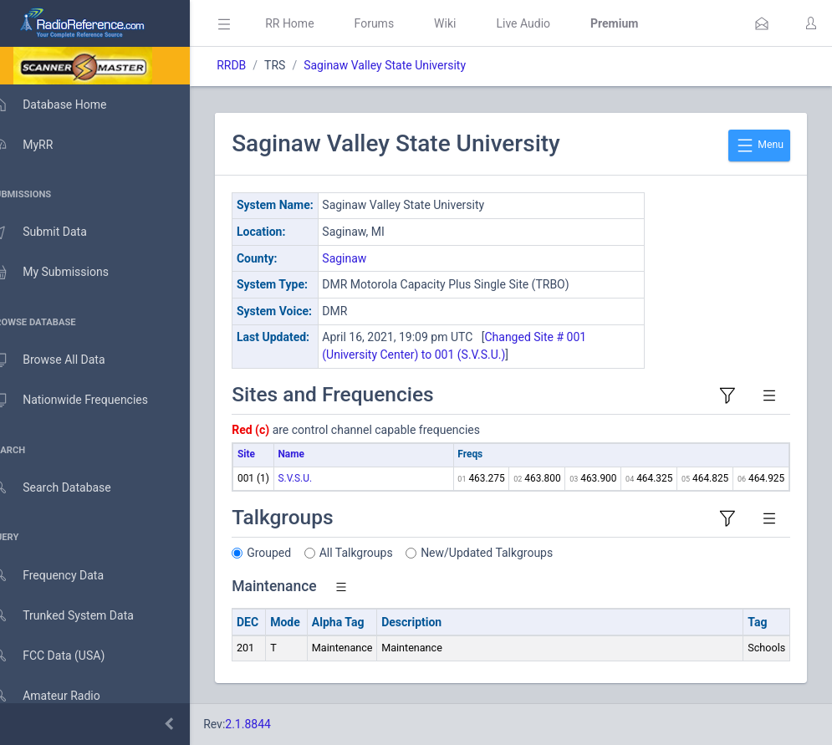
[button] (761, 23)
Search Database (67, 488)
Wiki (469, 23)
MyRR (38, 144)
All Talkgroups (380, 552)
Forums (398, 23)
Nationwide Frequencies (86, 400)
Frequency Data (64, 576)
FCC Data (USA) (64, 656)
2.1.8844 (272, 724)
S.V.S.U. (319, 478)
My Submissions (66, 272)
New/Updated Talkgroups (511, 552)
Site (270, 454)
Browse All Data (64, 360)
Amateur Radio (62, 696)
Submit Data (55, 232)
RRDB (255, 65)
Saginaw (368, 258)
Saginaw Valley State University (409, 65)
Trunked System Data (79, 616)
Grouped (293, 552)
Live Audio (547, 23)
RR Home (313, 23)
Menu (759, 145)
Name (315, 454)
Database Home (65, 104)
